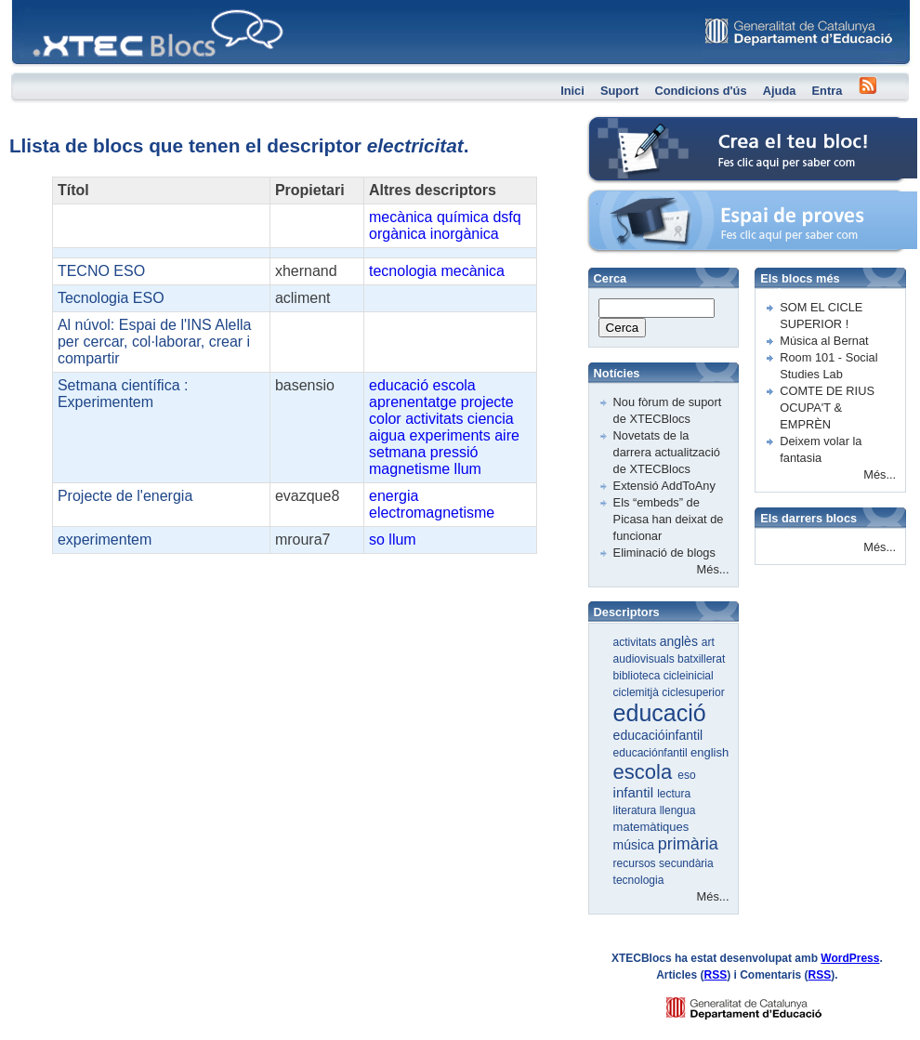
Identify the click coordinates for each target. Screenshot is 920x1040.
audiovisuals (645, 658)
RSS (716, 974)
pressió (454, 452)
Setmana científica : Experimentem (123, 393)
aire (506, 435)
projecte (487, 402)
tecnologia (403, 271)
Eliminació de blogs (664, 552)
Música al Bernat (824, 341)
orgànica (397, 234)
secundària (686, 863)
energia (393, 496)
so (377, 539)
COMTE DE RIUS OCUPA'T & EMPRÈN (827, 407)
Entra (827, 91)
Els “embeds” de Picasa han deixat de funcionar (668, 519)
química (463, 217)
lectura (673, 793)
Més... (713, 569)
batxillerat (701, 658)
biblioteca (638, 675)
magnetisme (409, 469)
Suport (619, 91)
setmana (397, 452)
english (709, 752)
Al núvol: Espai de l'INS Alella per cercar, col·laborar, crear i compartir (155, 341)
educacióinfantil (658, 735)
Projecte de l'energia (125, 496)
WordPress (850, 958)
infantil (635, 792)
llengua (678, 810)
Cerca (622, 328)
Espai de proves (631, 199)
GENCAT (762, 1003)
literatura (636, 810)
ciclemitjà (638, 692)
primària (688, 844)
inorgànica (464, 234)
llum (467, 469)
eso (686, 775)
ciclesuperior (693, 692)
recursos (636, 863)
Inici (572, 91)
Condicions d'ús (700, 91)
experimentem (104, 539)
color (385, 419)
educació (398, 385)
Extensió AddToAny (664, 486)
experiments (450, 435)
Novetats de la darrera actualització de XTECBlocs (666, 452)
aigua (387, 435)
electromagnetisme (431, 512)
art (708, 642)
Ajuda (779, 91)
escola (454, 385)
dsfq (506, 217)
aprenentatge (412, 402)
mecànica (400, 217)
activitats (434, 419)
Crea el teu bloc (630, 126)
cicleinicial (689, 675)
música (635, 844)
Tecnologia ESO (111, 298)
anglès (681, 641)
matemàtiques (651, 827)
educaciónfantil (651, 752)
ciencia (490, 419)
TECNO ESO (101, 271)
